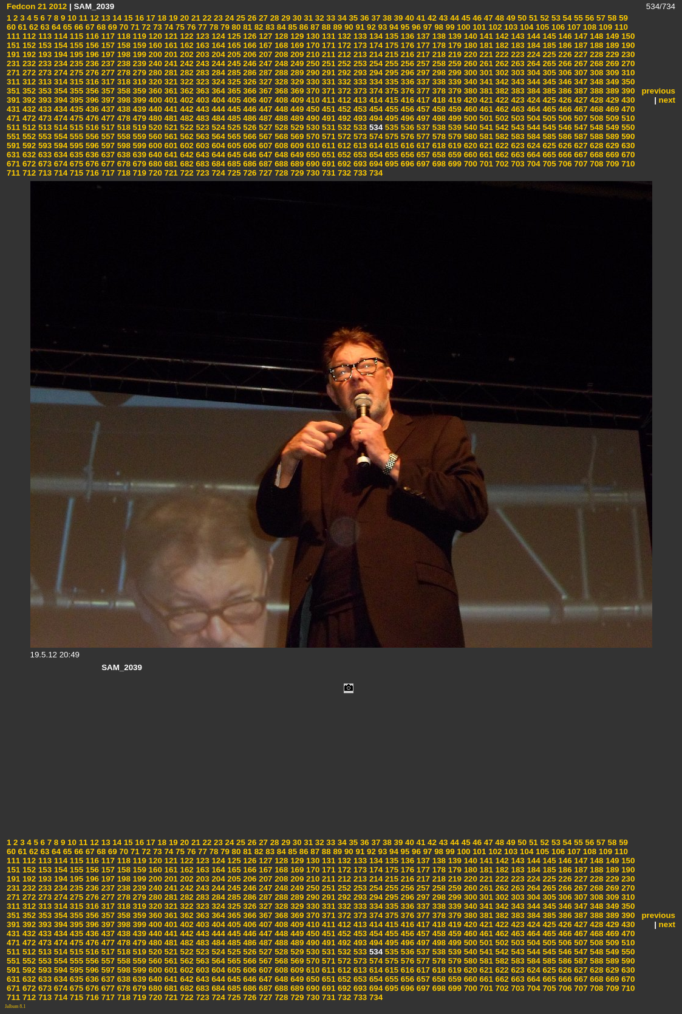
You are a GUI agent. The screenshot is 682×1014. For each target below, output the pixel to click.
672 (28, 163)
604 (217, 145)
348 (596, 81)
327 (265, 81)
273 (44, 72)
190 (627, 45)
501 (485, 118)
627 (580, 145)
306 (564, 72)
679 (138, 163)
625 (548, 145)
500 (469, 118)
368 (280, 90)
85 (292, 27)
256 (406, 63)
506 (564, 118)
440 (154, 109)
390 (627, 90)
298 (438, 72)
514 (59, 127)
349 (611, 81)
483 (202, 118)
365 (233, 90)
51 (532, 17)
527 (265, 127)
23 (217, 17)
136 (406, 36)
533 (359, 127)
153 (44, 45)
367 (265, 90)
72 (145, 27)
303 (517, 72)
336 (406, 81)
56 (589, 17)
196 (91, 54)
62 (32, 27)
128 (280, 36)
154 (59, 45)
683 (202, 163)
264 (532, 63)
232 (28, 63)
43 (442, 17)
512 (28, 127)
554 (59, 136)
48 (499, 17)
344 (532, 81)
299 (454, 72)
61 (21, 27)
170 (311, 45)
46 (476, 17)
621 (485, 145)
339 (454, 81)
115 (75, 36)
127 (265, 36)
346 (564, 81)
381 (485, 90)
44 (453, 17)
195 (75, 54)
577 (422, 136)
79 (224, 27)
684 (217, 163)
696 (406, 163)
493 (359, 118)
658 (438, 154)
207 (265, 54)
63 (44, 27)
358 (123, 90)
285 (233, 72)
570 (311, 136)
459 (454, 109)
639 (138, 154)
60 (11, 27)
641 (170, 154)
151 (13, 45)
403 (202, 99)
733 (359, 172)
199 (138, 54)
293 (359, 72)
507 (580, 118)
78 (213, 27)
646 (249, 154)
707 (580, 163)
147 (580, 36)
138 (438, 36)
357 (107, 90)
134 (375, 36)
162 (186, 45)
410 (311, 99)
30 (296, 17)
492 (343, 118)
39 (397, 17)
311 (13, 81)
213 (359, 54)
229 (611, 54)
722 (186, 172)
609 (296, 145)
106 (557, 27)
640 (154, 154)
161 (170, 45)
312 (28, 81)
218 (438, 54)
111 (13, 36)
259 (454, 63)
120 (154, 36)
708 (596, 163)
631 (13, 154)
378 (438, 90)
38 (386, 17)
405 (233, 99)
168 (280, 45)
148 (596, 36)
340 (469, 81)
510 (627, 118)
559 (138, 136)
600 (154, 145)
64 (55, 27)
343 (517, 81)
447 (265, 109)
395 (75, 99)
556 (91, 136)
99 (449, 27)
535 (390, 127)
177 (422, 45)
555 (75, 136)
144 (532, 36)
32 (318, 17)
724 (217, 172)
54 (566, 17)
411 (327, 99)
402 (186, 99)
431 (13, 109)
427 (580, 99)
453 (359, 109)
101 (478, 27)
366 (249, 90)
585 (548, 136)
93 (381, 27)
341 (485, 81)
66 (77, 27)
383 (517, 90)
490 (311, 118)
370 (311, 90)
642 (186, 154)
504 (532, 118)
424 (532, 99)
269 (611, 63)
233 (44, 63)
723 (202, 172)
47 (487, 17)
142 (501, 36)
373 (359, 90)
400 (154, 99)
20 (183, 17)
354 (59, 90)
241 (170, 63)
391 (13, 99)
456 (406, 109)
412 (343, 99)
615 (390, 145)
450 (311, 109)
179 (454, 45)
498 (438, 118)
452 (343, 109)
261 (485, 63)
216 (406, 54)
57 (599, 17)
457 (422, 109)
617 (422, 145)
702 (501, 163)
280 (154, 72)
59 (622, 17)
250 (311, 63)
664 (532, 154)
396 (91, 99)
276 (91, 72)
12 (93, 17)
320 (154, 81)
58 (611, 17)
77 (201, 27)
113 (44, 36)
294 (375, 72)
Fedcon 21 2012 (37, 6)
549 (611, 127)
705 (548, 163)
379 (454, 90)
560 (154, 136)
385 (548, 90)
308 (596, 72)
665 (548, 154)
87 (314, 27)
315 (75, 81)
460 (469, 109)
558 (123, 136)
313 (44, 81)
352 (28, 90)
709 (611, 163)
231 (13, 63)
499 (454, 118)
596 (91, 145)
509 (611, 118)
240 (154, 63)
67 (89, 27)
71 (134, 27)
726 (249, 172)
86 (303, 27)
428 (596, 99)
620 (469, 145)
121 (170, 36)
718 (123, 172)
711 (13, 172)
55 (577, 17)
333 (359, 81)
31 (307, 17)
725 (233, 172)
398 (123, 99)
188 (596, 45)
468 (596, 109)
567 (265, 136)
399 (138, 99)
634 (59, 154)
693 (359, 163)
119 (138, 36)
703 (517, 163)
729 (296, 172)
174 (375, 45)
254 (375, 63)
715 (75, 172)
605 (233, 145)
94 (392, 27)
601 (170, 145)
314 (59, 81)
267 (580, 63)
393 (44, 99)
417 (422, 99)
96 (415, 27)
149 (611, 36)
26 (251, 17)
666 (564, 154)
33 (330, 17)
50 (521, 17)
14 (116, 17)
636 (91, 154)
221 (485, 54)
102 (494, 27)
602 (186, 145)
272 (28, 72)
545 (548, 127)
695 (390, 163)
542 (501, 127)
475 (75, 118)
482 (186, 118)
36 (363, 17)
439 (138, 109)
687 (265, 163)
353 (44, 90)
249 (296, 63)
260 (469, 63)
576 (406, 136)
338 (438, 81)
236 (91, 63)
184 (532, 45)
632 (28, 154)
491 (327, 118)
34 (341, 17)
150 (627, 36)
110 (620, 27)
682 (186, 163)
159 (138, 45)
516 (91, 127)
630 (627, 145)
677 (107, 163)
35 (352, 17)
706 (564, 163)
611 (327, 145)
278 (123, 72)
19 (172, 17)
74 (168, 27)
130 (311, 36)
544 (532, 127)
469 (611, 109)
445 (233, 109)
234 (59, 63)
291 (327, 72)
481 (170, 118)
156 (91, 45)
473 (44, 118)
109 (604, 27)
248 (280, 63)
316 (91, 81)
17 (149, 17)
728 (280, 172)
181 (485, 45)
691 (327, 163)
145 (548, 36)
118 (123, 36)
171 (327, 45)
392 (28, 99)
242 (186, 63)
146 (564, 36)
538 (438, 127)
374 (375, 90)
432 (28, 109)
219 (454, 54)
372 (343, 90)
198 (123, 54)
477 (107, 118)
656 (406, 154)
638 (123, 154)
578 (438, 136)
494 (375, 118)
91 (359, 27)
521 (170, 127)
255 (390, 63)
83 (269, 27)
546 (564, 127)
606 (249, 145)
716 (91, 172)
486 (249, 118)
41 (420, 17)
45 (465, 17)
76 (190, 27)
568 (280, 136)
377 (422, 90)
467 (580, 109)
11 (82, 17)
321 (170, 81)
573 (359, 136)
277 (107, 72)
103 (509, 27)
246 (249, 63)
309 (611, 72)
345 (548, 81)
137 (422, 36)
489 (296, 118)
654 (375, 154)
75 (179, 27)
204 (217, 54)
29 (285, 17)
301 (485, 72)
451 (327, 109)
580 (469, 136)
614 (375, 145)
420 (469, 99)
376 (406, 90)
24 (228, 17)
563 (202, 136)
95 (404, 27)
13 (105, 17)
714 (59, 172)
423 (517, 99)
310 (627, 72)
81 (246, 27)
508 (596, 118)
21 (194, 17)
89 (337, 27)
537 (422, 127)
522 (186, 127)
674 (59, 163)
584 (532, 136)
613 (359, 145)
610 (311, 145)
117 (107, 36)
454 (375, 109)
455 (390, 109)
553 (44, 136)
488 (280, 118)
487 (265, 118)
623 (517, 145)
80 (235, 27)
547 (580, 127)
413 (359, 99)
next (667, 99)
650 (311, 154)
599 (138, 145)
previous (658, 90)
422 (501, 99)
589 (611, 136)
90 (347, 27)
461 (485, 109)
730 (311, 172)
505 (548, 118)
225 (548, 54)
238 (123, 63)
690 (311, 163)
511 (13, 127)
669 (611, 154)
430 (627, 99)
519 (138, 127)
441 (170, 109)
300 (469, 72)
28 (273, 17)
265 (548, 63)
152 (28, 45)
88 (325, 27)
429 (611, 99)
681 (170, 163)
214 (375, 54)
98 (437, 27)
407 (265, 99)
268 (596, 63)
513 (44, 127)
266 (564, 63)
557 (107, 136)
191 (13, 54)
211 (327, 54)
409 (296, 99)
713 (44, 172)
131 (327, 36)
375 (390, 90)
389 (611, 90)
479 (138, 118)
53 (555, 17)
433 (44, 109)
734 (375, 172)
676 (91, 163)
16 (139, 17)
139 (454, 36)
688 (280, 163)
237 (107, 63)
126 (249, 36)
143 (517, 36)
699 (454, 163)
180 (469, 45)
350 (627, 81)
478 (123, 118)
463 (517, 109)
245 (233, 63)
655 (390, 154)
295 (390, 72)
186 (564, 45)
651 (327, 154)
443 (202, 109)
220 (469, 54)
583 (517, 136)
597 (107, 145)
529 (296, 127)
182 (501, 45)
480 (154, 118)
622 (501, 145)
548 (596, 127)
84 (280, 27)
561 (170, 136)
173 (359, 45)
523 (202, 127)
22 (206, 17)
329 (296, 81)
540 (469, 127)
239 (138, 63)
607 (265, 145)
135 (390, 36)
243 (202, 63)
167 (265, 45)
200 (154, 54)
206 (249, 54)
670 (627, 154)
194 (59, 54)
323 (202, 81)
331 (327, 81)
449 (296, 109)
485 (233, 118)
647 (265, 154)
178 (438, 45)
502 (501, 118)
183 (517, 45)
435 (75, 109)
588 (596, 136)
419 (454, 99)
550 (627, 127)
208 (280, 54)
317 (107, 81)
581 (485, 136)
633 (44, 154)
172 (343, 45)
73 (156, 27)
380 (469, 90)
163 (202, 45)
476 (91, 118)
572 (343, 136)
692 (343, 163)
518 (123, 127)
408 (280, 99)
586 (564, 136)
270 (627, 63)
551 (13, 136)
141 (485, 36)
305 (548, 72)
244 (217, 63)
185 (548, 45)
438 (123, 109)
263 (517, 63)
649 (296, 154)
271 (13, 72)
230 (627, 54)
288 (280, 72)
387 (580, 90)
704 (532, 163)
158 (123, 45)
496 (406, 118)
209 (296, 54)
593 (44, 145)
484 (217, 118)
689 (296, 163)
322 (186, 81)
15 (127, 17)
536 (406, 127)
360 (154, 90)
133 (359, 36)
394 (59, 99)
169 (296, 45)
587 (580, 136)
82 (258, 27)
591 (13, 145)
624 (532, 145)
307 (580, 72)
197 (107, 54)
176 (406, 45)
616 (406, 145)
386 (564, 90)
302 (501, 72)
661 (485, 154)
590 (627, 136)
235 (75, 63)
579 (454, 136)
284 (217, 72)
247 (265, 63)
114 (59, 36)
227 (580, 54)
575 (390, 136)
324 (217, 81)
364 (217, 90)
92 (370, 27)
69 (111, 27)
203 (202, 54)
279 (138, 72)
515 (75, 127)
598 (123, 145)
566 (249, 136)
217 (422, 54)
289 (296, 72)
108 (588, 27)
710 (627, 163)
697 (422, 163)
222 (501, 54)
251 (327, 63)
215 (390, 54)
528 (280, 127)
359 (138, 90)
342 (501, 81)
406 (249, 99)
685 (233, 163)
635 (75, 154)
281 (170, 72)
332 (343, 81)
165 (233, 45)
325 (233, 81)
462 (501, 109)
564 (217, 136)
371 (327, 90)
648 (280, 154)
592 (28, 145)
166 (249, 45)
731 (327, 172)
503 (517, 118)
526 (249, 127)
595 (75, 145)
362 (186, 90)
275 (75, 72)
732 (343, 172)
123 (202, 36)
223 (517, 54)
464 (532, 109)
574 (375, 136)
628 (596, 145)
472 (28, 118)
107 (573, 27)
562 (186, 136)
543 (517, 127)
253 (359, 63)
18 (161, 17)
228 (596, 54)
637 (107, 154)
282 (186, 72)
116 (91, 36)
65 (66, 27)
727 (265, 172)
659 (454, 154)
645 (233, 154)
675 (75, 163)
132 (343, 36)
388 (596, 90)
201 (170, 54)
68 (100, 27)
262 (501, 63)
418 (438, 99)
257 (422, 63)
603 (202, 145)
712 (28, 172)
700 (469, 163)
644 (217, 154)
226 (564, 54)
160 (154, 45)
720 (154, 172)
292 (343, 72)
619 (454, 145)
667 (580, 154)
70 (123, 27)
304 (532, 72)
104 (525, 27)
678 (123, 163)
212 (343, 54)
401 (170, 99)
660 (469, 154)
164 (217, 45)
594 (59, 145)
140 (469, 36)
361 (170, 90)
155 (75, 45)
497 (422, 118)
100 (463, 27)
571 (327, 136)
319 (138, 81)
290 (311, 72)
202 (186, 54)
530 (311, 127)
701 (485, 163)
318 (123, 81)
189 (611, 45)
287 (265, 72)
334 (375, 81)
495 (390, 118)
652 (343, 154)
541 (485, 127)
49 (510, 17)
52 (544, 17)
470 (627, 109)
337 (422, 81)
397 (107, 99)
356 (91, 90)
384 (532, 90)
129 (296, 36)
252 (343, 63)
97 (426, 27)
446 (249, 109)
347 (580, 81)
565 (233, 136)
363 (202, 90)
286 (249, 72)
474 (59, 118)
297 (422, 72)
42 (431, 17)
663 (517, 154)
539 (454, 127)
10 (71, 17)
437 (107, 109)
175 (390, 45)
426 (564, 99)
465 (548, 109)
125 (233, 36)
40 (408, 17)
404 (217, 99)
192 (28, 54)
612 (343, 145)
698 (438, 163)
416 (406, 99)
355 (75, 90)
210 (311, 54)
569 (296, 136)
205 (233, 54)
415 (390, 99)
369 (296, 90)
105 (541, 27)
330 (311, 81)
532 (343, 127)
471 (13, 118)
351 (13, 90)
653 (359, 154)
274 (59, 72)
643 (202, 154)
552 (28, 136)
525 (233, 127)
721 (170, 172)
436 (91, 109)
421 (485, 99)
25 (239, 17)
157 (107, 45)
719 (138, 172)
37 (375, 17)
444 (217, 109)
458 (438, 109)
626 (564, 145)
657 (422, 154)
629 (611, 145)
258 (438, 63)
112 (28, 36)
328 (280, 81)
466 (564, 109)
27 (262, 17)
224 (532, 54)
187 (580, 45)
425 (548, 99)
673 (44, 163)
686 (249, 163)
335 (390, 81)
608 (280, 145)
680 (154, 163)
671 (13, 163)
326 (249, 81)
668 (596, 154)
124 (217, 36)
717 (107, 172)
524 (217, 127)
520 (154, 127)
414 (375, 99)
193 (44, 54)
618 (438, 145)
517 (107, 127)
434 (59, 109)
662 (501, 154)
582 (501, 136)
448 (280, 109)
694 (375, 163)
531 (327, 127)
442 (186, 109)
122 (186, 36)
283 (202, 72)
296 (406, 72)
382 (501, 90)
